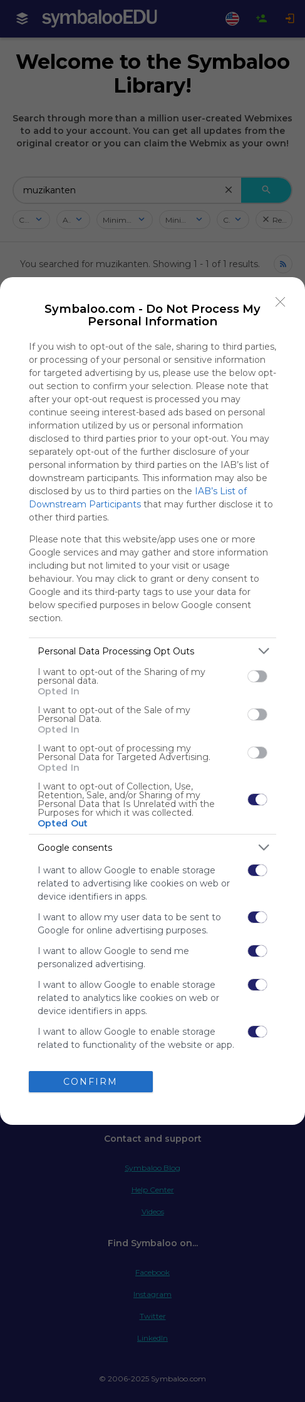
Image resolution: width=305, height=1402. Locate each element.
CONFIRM (90, 1081)
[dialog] (152, 700)
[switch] (257, 676)
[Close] (280, 301)
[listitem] (152, 651)
